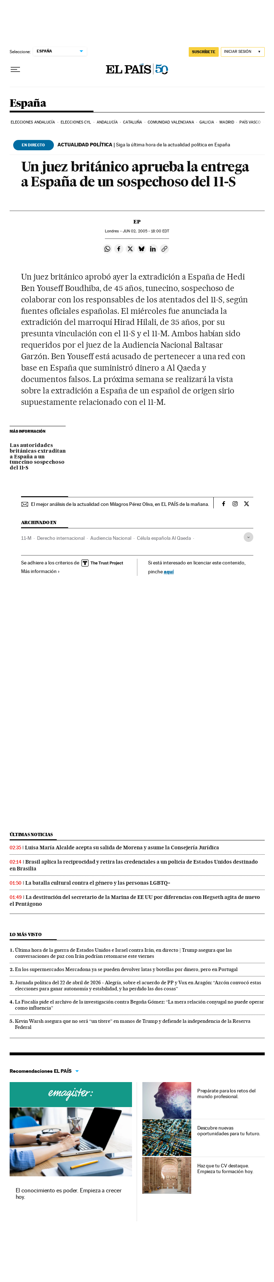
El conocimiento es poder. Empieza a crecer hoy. (69, 1193)
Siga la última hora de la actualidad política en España (143, 144)
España (28, 103)
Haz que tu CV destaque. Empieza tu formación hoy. (225, 1168)
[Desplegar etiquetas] (248, 537)
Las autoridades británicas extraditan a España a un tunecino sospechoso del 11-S (38, 457)
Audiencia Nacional (110, 538)
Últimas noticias (31, 834)
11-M (26, 538)
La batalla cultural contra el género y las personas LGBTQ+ (98, 883)
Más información (40, 571)
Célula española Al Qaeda (164, 538)
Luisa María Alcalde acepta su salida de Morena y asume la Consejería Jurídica (122, 847)
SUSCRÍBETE (203, 51)
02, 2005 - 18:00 (146, 231)
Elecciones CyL (76, 122)
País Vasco (250, 122)
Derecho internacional (61, 538)
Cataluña (132, 122)
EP (137, 221)
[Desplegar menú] (15, 69)
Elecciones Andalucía (33, 122)
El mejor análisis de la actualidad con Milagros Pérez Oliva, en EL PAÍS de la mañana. (120, 504)
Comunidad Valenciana (171, 122)
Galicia (206, 122)
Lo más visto (26, 934)
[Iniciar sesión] (243, 52)
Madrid (226, 122)
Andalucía (107, 122)
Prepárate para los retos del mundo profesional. (226, 1093)
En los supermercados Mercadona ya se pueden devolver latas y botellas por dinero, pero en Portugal (126, 969)
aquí (169, 571)
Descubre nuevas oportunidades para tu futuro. (228, 1130)
